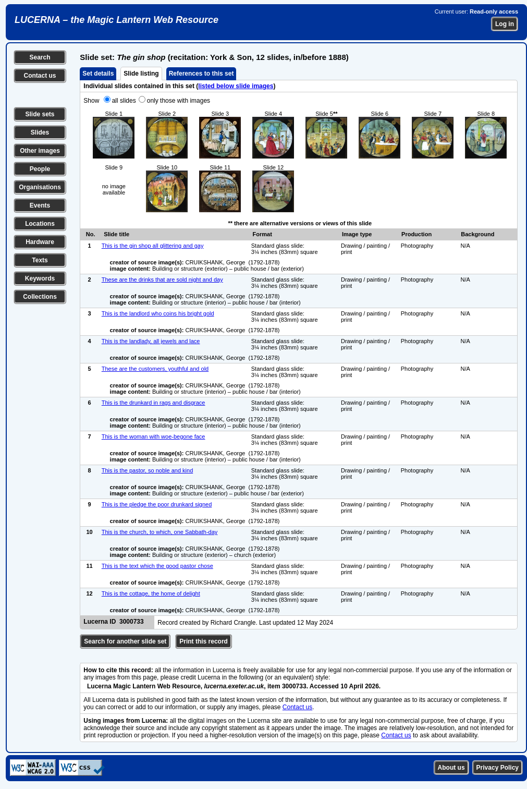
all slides (124, 100)
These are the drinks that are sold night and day (162, 279)
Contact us (39, 75)
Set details (98, 73)
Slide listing (141, 73)
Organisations (40, 187)
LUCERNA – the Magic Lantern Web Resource (116, 20)
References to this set (201, 73)
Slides (40, 132)
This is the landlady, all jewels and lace (151, 341)
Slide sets (39, 114)
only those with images (178, 100)
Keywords (40, 278)
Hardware (40, 242)
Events (40, 205)
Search (39, 57)
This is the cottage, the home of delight (151, 593)
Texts (39, 260)
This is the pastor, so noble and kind (147, 470)
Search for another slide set (125, 641)
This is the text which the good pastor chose (157, 566)
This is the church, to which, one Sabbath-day (160, 532)
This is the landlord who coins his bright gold (158, 313)
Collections (40, 296)
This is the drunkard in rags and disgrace (153, 402)
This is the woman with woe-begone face (153, 436)
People (40, 169)
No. (90, 234)
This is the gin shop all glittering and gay (153, 245)
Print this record (203, 641)
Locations (40, 223)
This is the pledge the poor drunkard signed (157, 504)
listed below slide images (235, 86)
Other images (40, 150)
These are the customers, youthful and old (155, 369)
